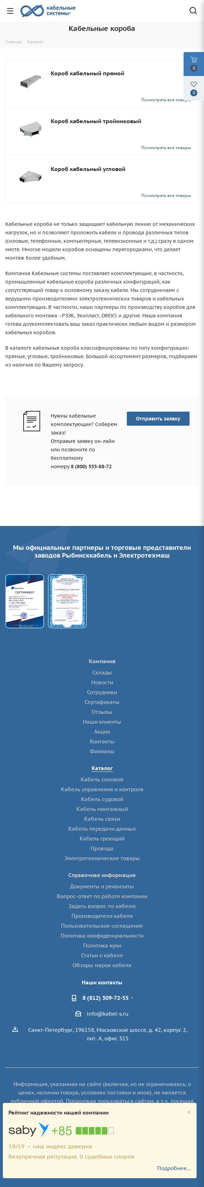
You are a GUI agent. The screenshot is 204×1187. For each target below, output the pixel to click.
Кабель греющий (102, 838)
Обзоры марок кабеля (102, 965)
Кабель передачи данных (102, 828)
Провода (102, 848)
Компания (102, 661)
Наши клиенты (102, 721)
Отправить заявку (158, 418)
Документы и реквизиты (102, 886)
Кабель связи (102, 818)
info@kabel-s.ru (108, 1013)
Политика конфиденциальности (102, 935)
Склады (102, 672)
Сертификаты (102, 702)
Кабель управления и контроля (102, 789)
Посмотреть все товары (166, 99)
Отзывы (102, 712)
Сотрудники (102, 692)
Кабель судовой (102, 799)
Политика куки (102, 945)
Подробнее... (174, 1168)
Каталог (102, 768)
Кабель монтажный (102, 809)
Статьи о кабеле (102, 955)
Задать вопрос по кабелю (102, 906)
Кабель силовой (102, 779)
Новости (102, 682)
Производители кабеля (102, 916)
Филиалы (102, 751)
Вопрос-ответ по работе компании (102, 896)
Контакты (102, 741)
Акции (102, 731)
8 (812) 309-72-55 (105, 997)
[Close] (189, 1112)
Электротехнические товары (102, 858)
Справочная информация (102, 875)
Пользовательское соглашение (102, 925)
